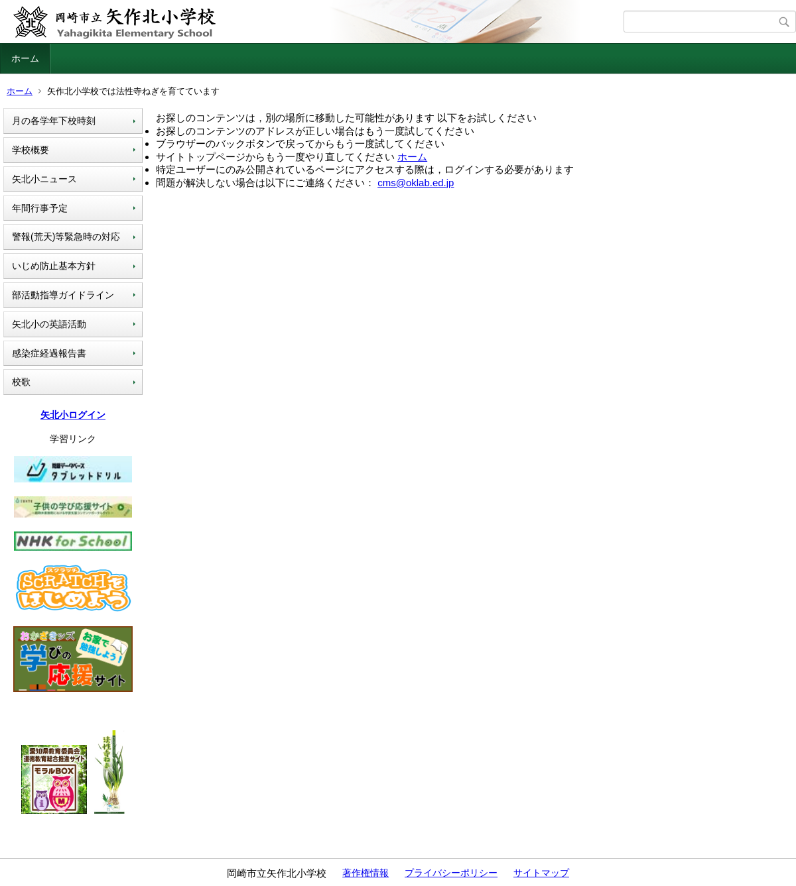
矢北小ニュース (44, 179)
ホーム (25, 58)
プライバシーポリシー (451, 872)
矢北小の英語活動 (49, 324)
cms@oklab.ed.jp (415, 182)
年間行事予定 (40, 208)
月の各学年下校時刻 (54, 120)
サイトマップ (541, 872)
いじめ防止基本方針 (54, 265)
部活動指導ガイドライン (63, 295)
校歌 (21, 381)
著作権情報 (365, 872)
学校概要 (30, 149)
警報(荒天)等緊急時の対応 (66, 236)
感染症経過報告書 (49, 353)
